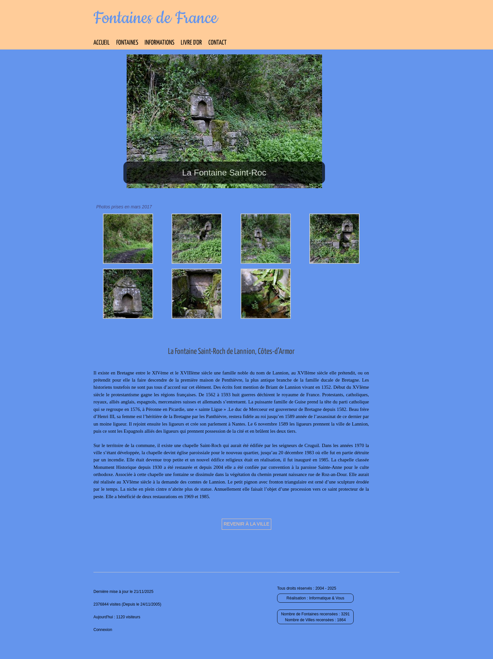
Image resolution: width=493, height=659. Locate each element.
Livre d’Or (191, 43)
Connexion (102, 629)
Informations (159, 43)
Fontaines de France (155, 18)
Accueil (101, 43)
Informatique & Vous (326, 598)
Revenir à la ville (247, 523)
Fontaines (127, 43)
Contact (217, 43)
